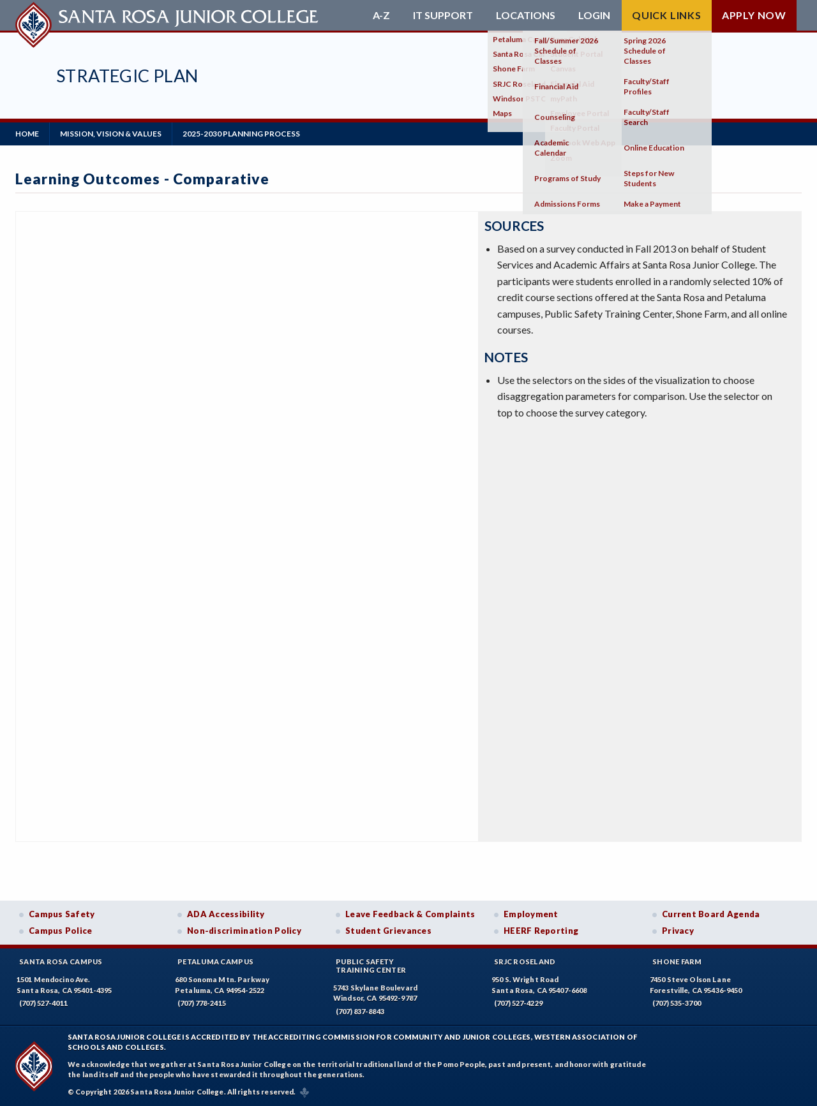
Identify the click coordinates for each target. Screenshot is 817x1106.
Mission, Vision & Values (110, 133)
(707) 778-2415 (201, 1003)
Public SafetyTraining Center (371, 965)
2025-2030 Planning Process (241, 133)
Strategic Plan (127, 75)
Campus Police (61, 930)
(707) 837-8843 (360, 1011)
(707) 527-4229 (518, 1003)
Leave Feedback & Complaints (410, 914)
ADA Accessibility (226, 914)
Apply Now (754, 15)
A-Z (381, 15)
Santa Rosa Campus (61, 961)
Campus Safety (62, 914)
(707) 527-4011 (43, 1003)
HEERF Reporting (541, 930)
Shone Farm (677, 961)
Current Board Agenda (711, 914)
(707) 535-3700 (676, 1003)
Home (27, 133)
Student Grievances (388, 930)
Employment (531, 914)
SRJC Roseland (525, 961)
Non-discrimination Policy (244, 930)
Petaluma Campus (215, 961)
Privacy (678, 930)
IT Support (443, 15)
